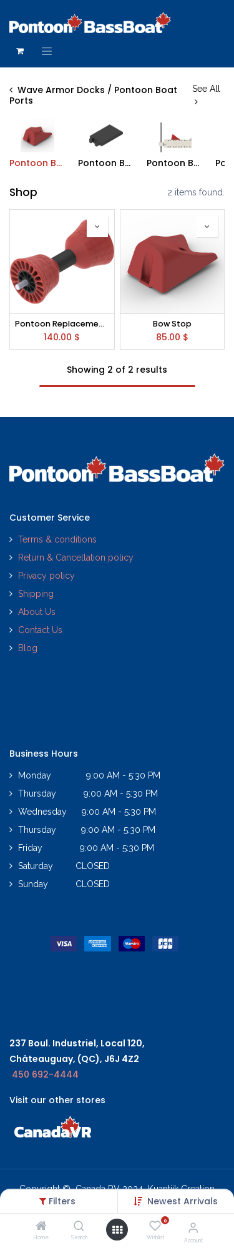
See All (206, 95)
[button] (182, 1201)
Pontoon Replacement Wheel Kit (62, 323)
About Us (37, 612)
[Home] (41, 1227)
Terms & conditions (57, 539)
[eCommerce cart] (20, 51)
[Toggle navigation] (47, 51)
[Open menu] (117, 1229)
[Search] (79, 1227)
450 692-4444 (45, 1074)
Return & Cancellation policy (76, 558)
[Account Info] (193, 1227)
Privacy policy (47, 576)
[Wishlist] (155, 1226)
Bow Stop (172, 323)
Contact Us (40, 630)
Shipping (36, 594)
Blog (27, 648)
